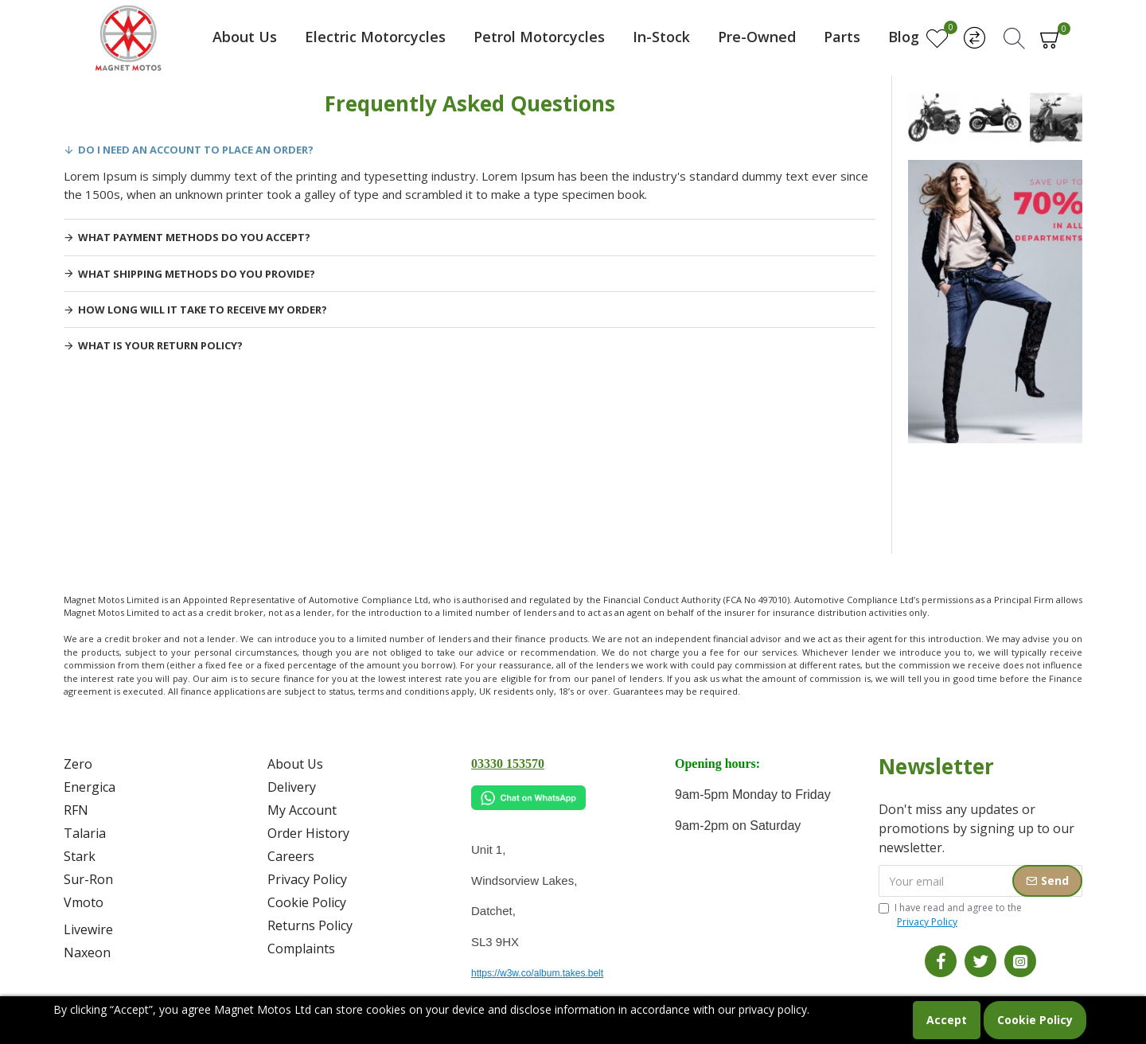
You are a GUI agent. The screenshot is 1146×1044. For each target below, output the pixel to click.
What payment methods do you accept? (194, 237)
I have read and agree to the (950, 915)
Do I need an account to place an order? (196, 149)
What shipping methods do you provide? (196, 274)
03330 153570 (507, 763)
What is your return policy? (160, 345)
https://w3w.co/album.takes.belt (537, 973)
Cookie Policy (1035, 1019)
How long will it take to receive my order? (202, 309)
